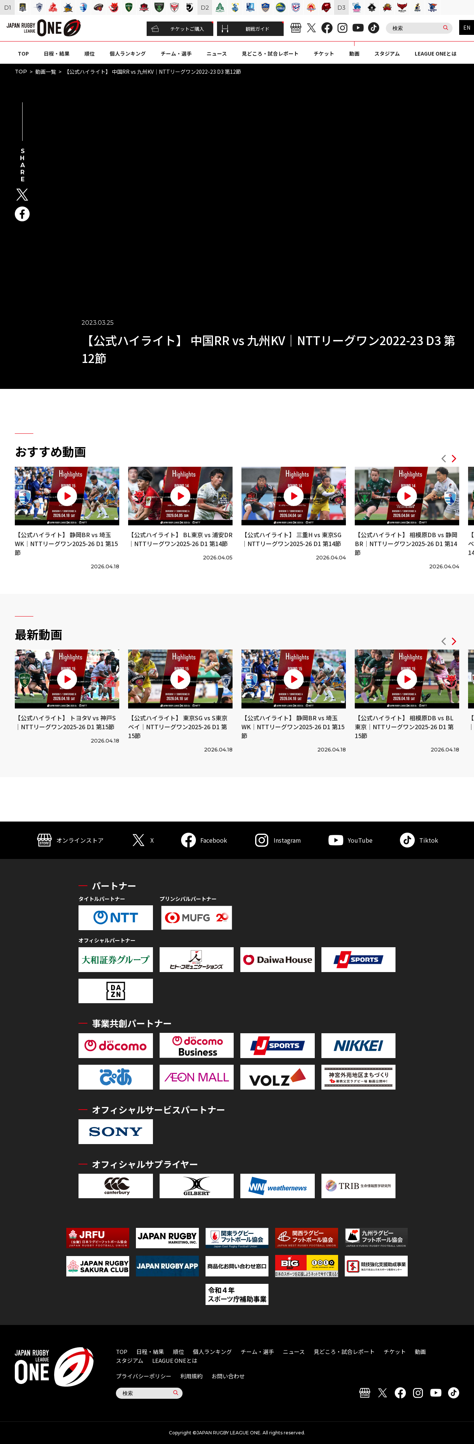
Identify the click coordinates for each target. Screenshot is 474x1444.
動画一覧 (45, 71)
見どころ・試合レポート (270, 53)
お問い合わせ (228, 1376)
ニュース (217, 53)
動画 (354, 53)
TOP (23, 53)
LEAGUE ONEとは (436, 53)
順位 (89, 53)
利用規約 (191, 1376)
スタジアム (387, 53)
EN (466, 27)
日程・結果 (57, 53)
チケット (324, 53)
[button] (443, 459)
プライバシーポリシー (143, 1376)
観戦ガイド (245, 29)
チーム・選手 (176, 53)
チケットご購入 (177, 29)
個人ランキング (128, 53)
